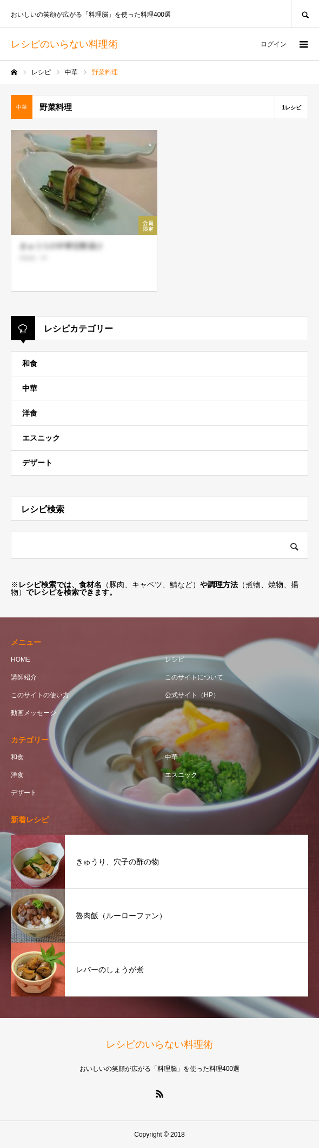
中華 (29, 388)
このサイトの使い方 (40, 695)
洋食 (29, 413)
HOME (20, 659)
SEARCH (305, 14)
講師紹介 (24, 677)
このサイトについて (194, 677)
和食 (29, 363)
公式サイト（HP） (192, 695)
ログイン (274, 44)
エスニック (41, 438)
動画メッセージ (33, 713)
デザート (37, 462)
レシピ (174, 659)
